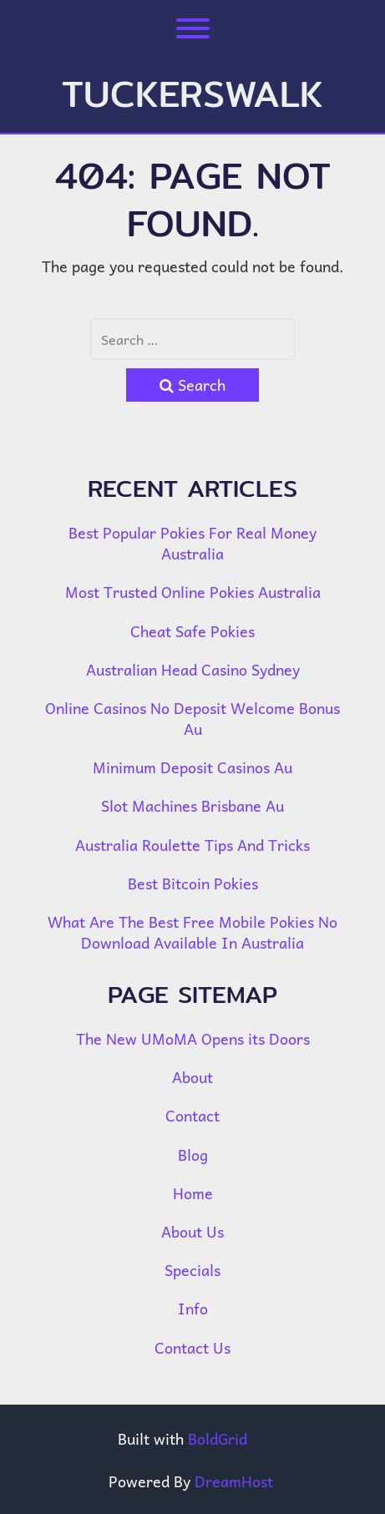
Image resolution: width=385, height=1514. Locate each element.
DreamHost (234, 1481)
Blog (193, 1154)
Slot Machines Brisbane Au (192, 805)
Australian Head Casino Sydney (193, 669)
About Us (192, 1231)
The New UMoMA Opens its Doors (193, 1038)
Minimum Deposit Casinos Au (192, 767)
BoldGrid (217, 1438)
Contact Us (192, 1347)
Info (193, 1308)
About (192, 1077)
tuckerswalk (192, 93)
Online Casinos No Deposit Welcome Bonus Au (192, 718)
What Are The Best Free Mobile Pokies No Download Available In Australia (192, 931)
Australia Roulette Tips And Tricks (192, 845)
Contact (192, 1115)
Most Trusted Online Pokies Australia (193, 592)
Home (193, 1193)
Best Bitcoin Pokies (193, 883)
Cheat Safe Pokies (192, 631)
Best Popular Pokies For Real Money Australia (192, 542)
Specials (192, 1270)
